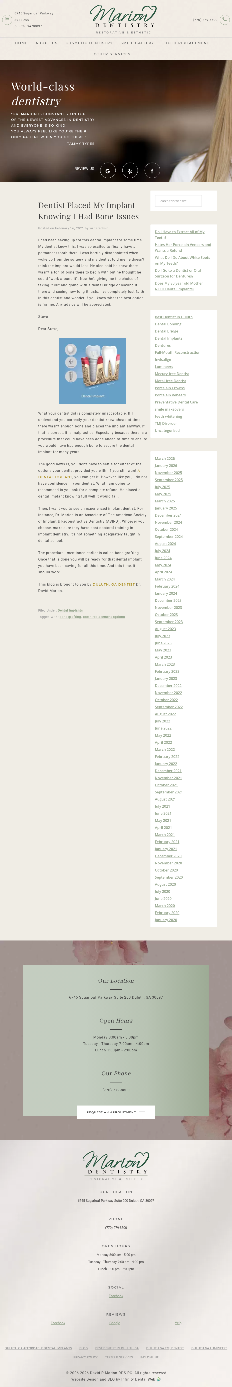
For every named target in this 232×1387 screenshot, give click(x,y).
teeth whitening (168, 416)
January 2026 (166, 465)
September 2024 (169, 536)
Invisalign (163, 359)
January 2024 (166, 593)
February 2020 (167, 912)
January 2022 (166, 763)
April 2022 (163, 742)
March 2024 (165, 579)
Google (114, 1323)
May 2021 (163, 820)
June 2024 (163, 557)
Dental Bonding (168, 324)
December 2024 (168, 515)
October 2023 (166, 614)
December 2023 (168, 600)
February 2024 (167, 586)
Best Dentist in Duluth (174, 317)
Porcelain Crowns (170, 388)
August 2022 (165, 714)
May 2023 (163, 650)
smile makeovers (169, 409)
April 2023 (163, 657)
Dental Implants (70, 610)
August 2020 (165, 884)
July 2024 (162, 550)
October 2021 (166, 785)
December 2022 (168, 685)
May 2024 (163, 565)
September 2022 (169, 706)
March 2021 (165, 834)
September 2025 (169, 479)
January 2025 (166, 508)
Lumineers (164, 366)
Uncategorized (167, 430)
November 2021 (168, 777)
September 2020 (169, 877)
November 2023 (168, 607)
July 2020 (162, 891)
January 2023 (166, 678)
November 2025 (168, 472)
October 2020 (166, 870)
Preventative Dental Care (176, 402)
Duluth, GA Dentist (114, 584)
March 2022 (165, 749)
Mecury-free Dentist (172, 373)
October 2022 (166, 699)
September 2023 (169, 621)
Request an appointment (116, 1112)
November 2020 (168, 863)
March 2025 (165, 501)
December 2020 (168, 856)
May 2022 (163, 735)
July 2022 (162, 721)
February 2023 (167, 671)
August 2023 (165, 628)
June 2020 (163, 898)
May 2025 (163, 494)
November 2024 (168, 522)
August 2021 (165, 799)
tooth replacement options (104, 617)
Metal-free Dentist (170, 380)
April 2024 (163, 572)
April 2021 (163, 827)
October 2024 (166, 529)
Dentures (163, 345)
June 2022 (163, 728)
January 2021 (166, 848)
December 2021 (168, 770)
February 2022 (167, 756)
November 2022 (168, 692)
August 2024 (165, 543)
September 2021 (169, 792)
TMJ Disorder (166, 423)
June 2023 (163, 643)
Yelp (178, 1323)
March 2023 (165, 664)
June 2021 (163, 813)
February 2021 (167, 841)
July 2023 (162, 635)
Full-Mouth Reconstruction (177, 352)
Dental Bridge (166, 331)
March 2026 (165, 458)
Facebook (116, 1296)
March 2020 (165, 905)
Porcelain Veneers (170, 395)
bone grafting (70, 617)
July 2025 (162, 486)
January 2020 (166, 919)
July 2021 (162, 806)
